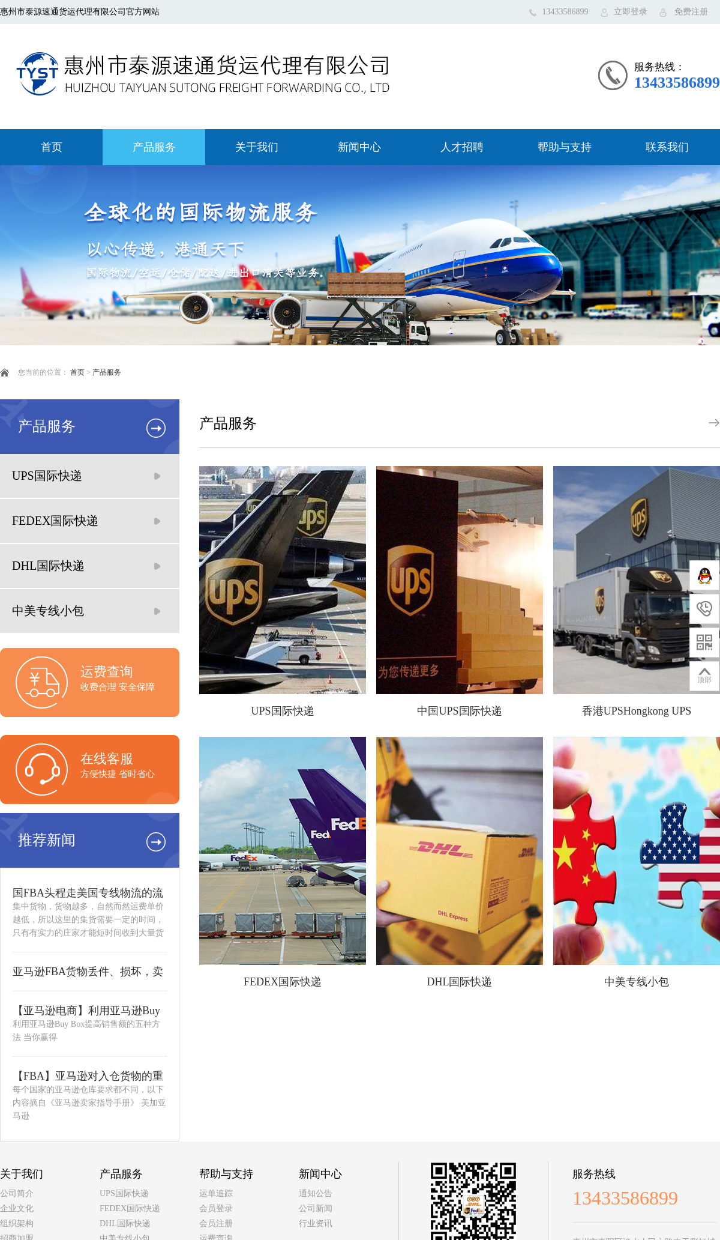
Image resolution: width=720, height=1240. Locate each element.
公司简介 (17, 1193)
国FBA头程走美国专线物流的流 (88, 893)
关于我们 (256, 147)
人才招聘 (462, 147)
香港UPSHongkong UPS (637, 711)
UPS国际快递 (47, 475)
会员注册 (216, 1223)
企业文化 (17, 1208)
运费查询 (106, 671)
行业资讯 (315, 1223)
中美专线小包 (48, 610)
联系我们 (667, 147)
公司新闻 (315, 1208)
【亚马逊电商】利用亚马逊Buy (86, 1011)
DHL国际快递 (48, 565)
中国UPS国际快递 (459, 711)
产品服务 (154, 147)
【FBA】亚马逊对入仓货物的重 (88, 1076)
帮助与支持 (565, 147)
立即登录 (630, 11)
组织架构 (17, 1223)
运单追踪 (216, 1193)
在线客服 (106, 758)
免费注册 (691, 11)
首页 (51, 147)
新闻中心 (359, 147)
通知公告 (315, 1193)
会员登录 (216, 1208)
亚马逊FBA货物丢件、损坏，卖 (88, 972)
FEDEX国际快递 (55, 520)
